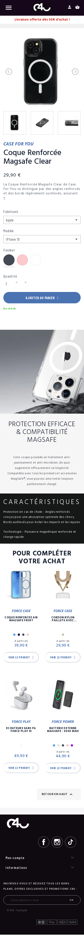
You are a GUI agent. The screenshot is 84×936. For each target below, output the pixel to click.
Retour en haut (58, 795)
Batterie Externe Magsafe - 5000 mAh (63, 731)
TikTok (70, 843)
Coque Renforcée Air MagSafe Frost (21, 620)
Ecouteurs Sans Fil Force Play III (21, 731)
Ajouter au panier (42, 298)
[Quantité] (8, 284)
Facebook (43, 843)
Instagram (57, 843)
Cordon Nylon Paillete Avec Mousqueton (62, 620)
